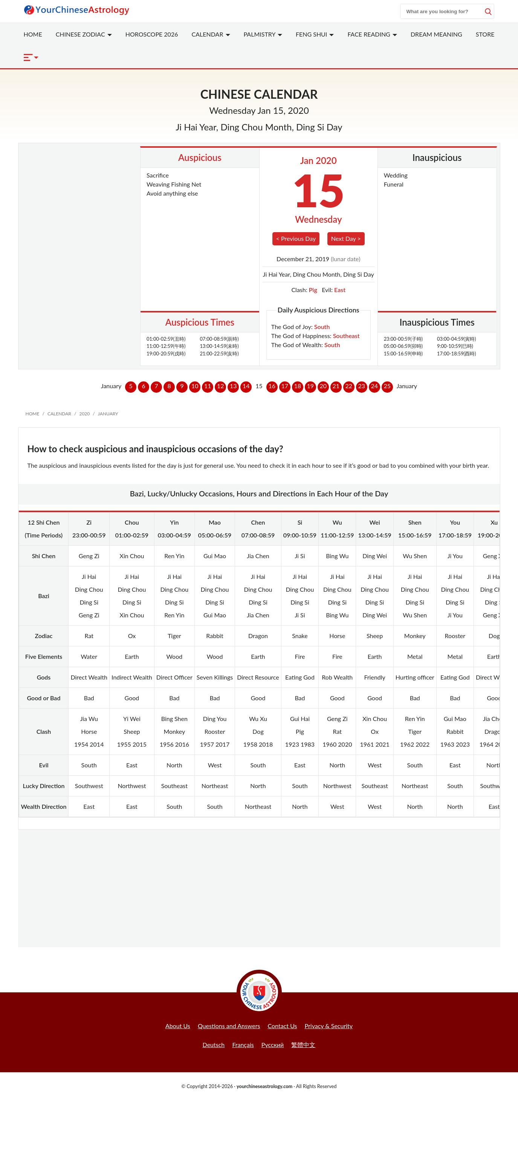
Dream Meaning (436, 34)
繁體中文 (303, 1044)
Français (243, 1044)
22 (349, 385)
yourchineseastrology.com (264, 1086)
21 (336, 385)
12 (220, 385)
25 (387, 385)
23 (361, 385)
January (108, 413)
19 (310, 385)
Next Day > (346, 238)
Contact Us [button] (282, 1025)
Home (33, 34)
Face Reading (372, 34)
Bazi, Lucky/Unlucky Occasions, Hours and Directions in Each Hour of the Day (259, 493)
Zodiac (84, 34)
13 (233, 385)
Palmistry (263, 34)
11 (207, 385)
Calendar (211, 34)
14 (246, 385)
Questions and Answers (229, 1025)
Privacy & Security (329, 1025)
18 (297, 385)
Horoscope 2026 (151, 34)
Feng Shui (315, 34)
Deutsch (214, 1044)
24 (374, 385)
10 (195, 385)
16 (272, 385)
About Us (177, 1025)
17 (285, 385)
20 (323, 385)
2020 (84, 413)
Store (485, 34)
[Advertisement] (259, 888)
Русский (272, 1044)
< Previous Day (296, 238)
